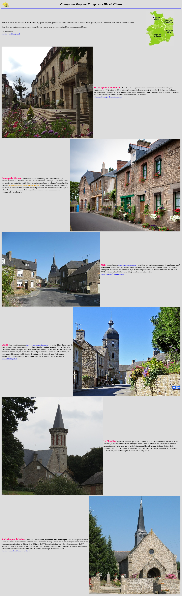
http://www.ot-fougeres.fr (11, 34)
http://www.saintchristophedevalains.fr (16, 551)
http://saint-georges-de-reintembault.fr (108, 97)
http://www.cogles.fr (9, 358)
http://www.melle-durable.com (112, 274)
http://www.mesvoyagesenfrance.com (37, 345)
